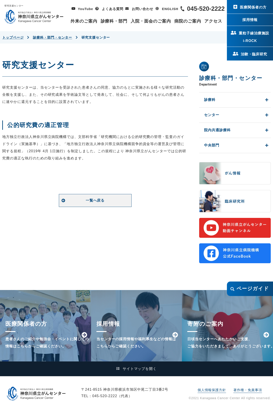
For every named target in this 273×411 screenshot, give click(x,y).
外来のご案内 (83, 21)
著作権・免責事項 (247, 390)
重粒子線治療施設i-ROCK (254, 37)
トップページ (12, 37)
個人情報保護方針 (212, 390)
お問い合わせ (142, 9)
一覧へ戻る (95, 200)
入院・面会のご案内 (151, 21)
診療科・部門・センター (52, 37)
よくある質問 (112, 9)
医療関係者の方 (253, 7)
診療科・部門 (114, 21)
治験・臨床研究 (254, 54)
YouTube (85, 9)
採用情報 (250, 20)
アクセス (213, 21)
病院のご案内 (187, 21)
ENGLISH (170, 9)
